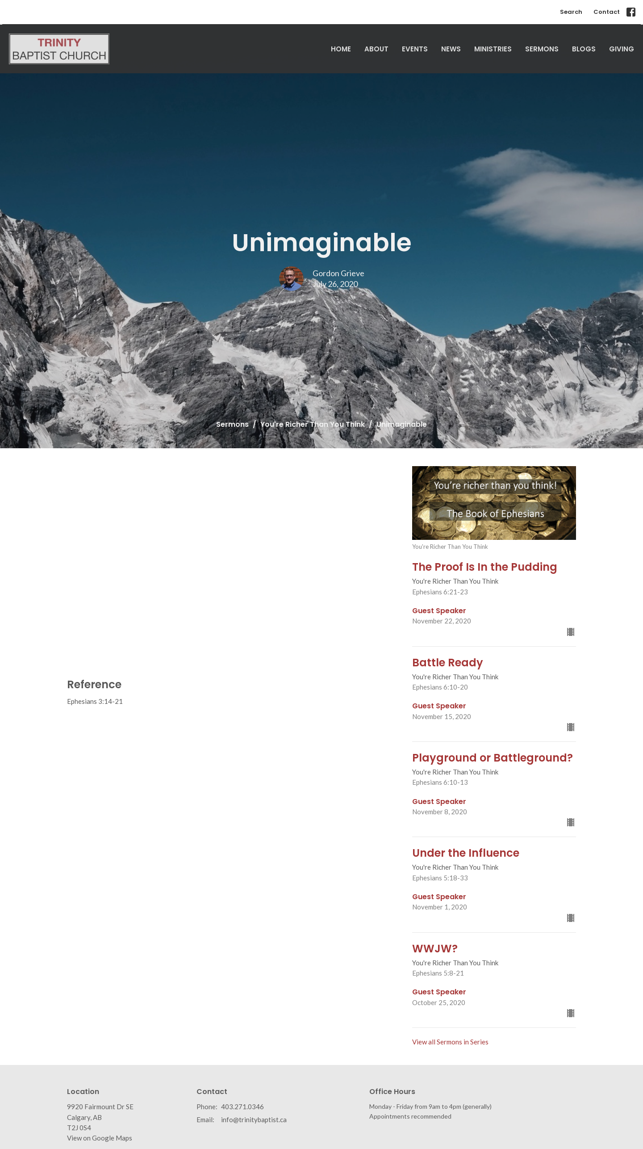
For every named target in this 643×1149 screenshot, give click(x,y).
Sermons (542, 49)
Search (571, 12)
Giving (621, 49)
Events (415, 49)
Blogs (584, 49)
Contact (606, 12)
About (376, 49)
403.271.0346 (242, 1107)
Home (341, 49)
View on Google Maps (99, 1138)
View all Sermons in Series (450, 1042)
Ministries (493, 49)
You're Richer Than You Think (312, 424)
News (451, 49)
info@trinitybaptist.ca (254, 1119)
